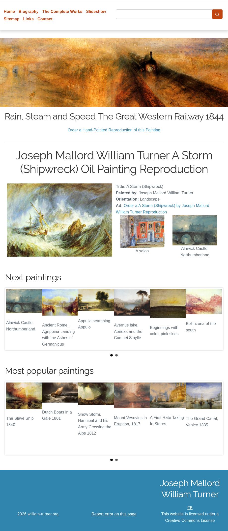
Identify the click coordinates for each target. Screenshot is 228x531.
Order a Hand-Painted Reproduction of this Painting (114, 130)
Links (28, 19)
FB (190, 508)
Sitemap (11, 19)
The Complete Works (62, 11)
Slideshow (96, 11)
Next (215, 319)
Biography (29, 11)
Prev (13, 319)
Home (9, 11)
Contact (45, 19)
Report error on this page (114, 514)
